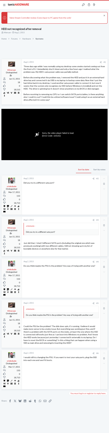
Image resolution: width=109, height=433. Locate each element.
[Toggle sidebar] (100, 5)
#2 (97, 178)
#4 (97, 262)
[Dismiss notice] (104, 15)
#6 (97, 353)
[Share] (101, 62)
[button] (4, 4)
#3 (97, 220)
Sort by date (83, 169)
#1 (105, 62)
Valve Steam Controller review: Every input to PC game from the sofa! (40, 18)
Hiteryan (7, 32)
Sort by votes (99, 169)
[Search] (105, 4)
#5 (97, 303)
